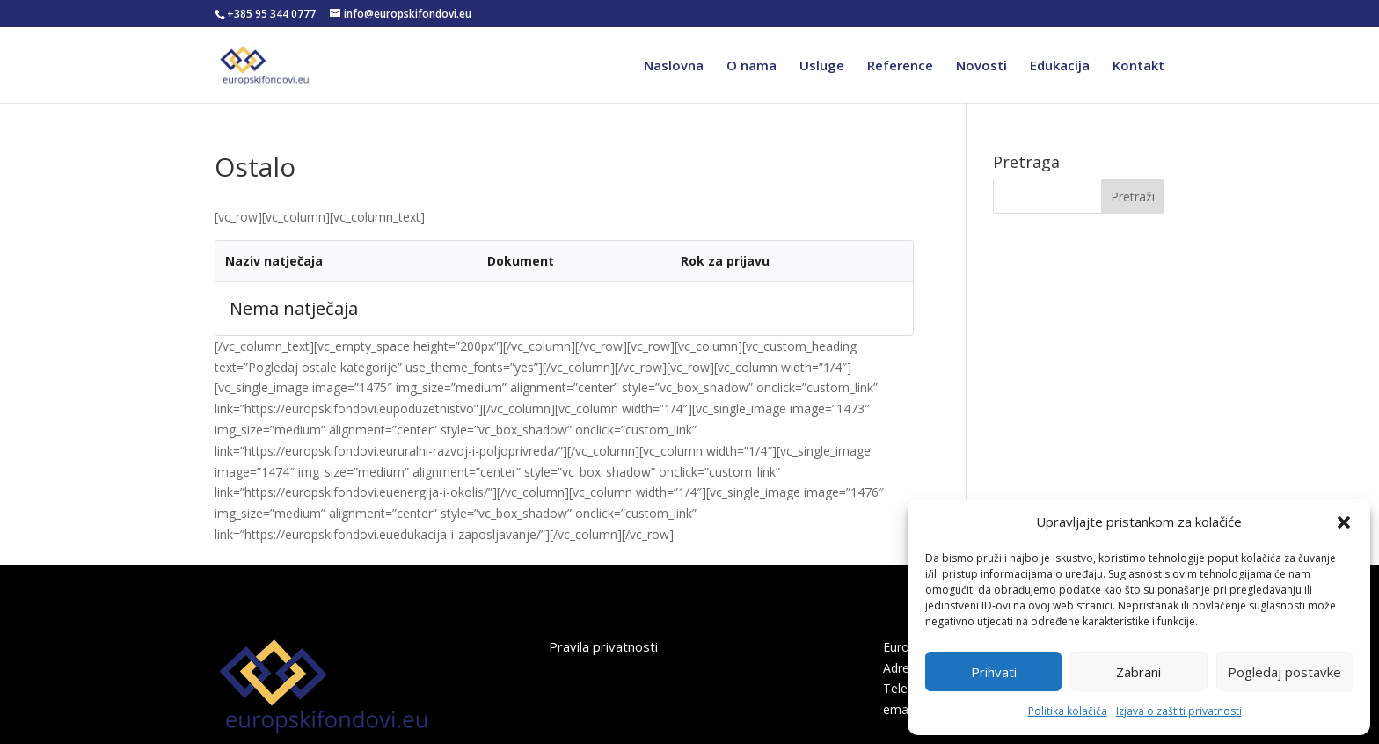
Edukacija (1060, 66)
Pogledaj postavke (1284, 672)
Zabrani (1138, 672)
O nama (751, 66)
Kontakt (1138, 66)
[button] (1344, 522)
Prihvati (994, 672)
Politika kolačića (1067, 711)
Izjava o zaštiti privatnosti (1179, 711)
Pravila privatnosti (603, 646)
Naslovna (674, 66)
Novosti (981, 66)
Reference (900, 66)
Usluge (821, 66)
